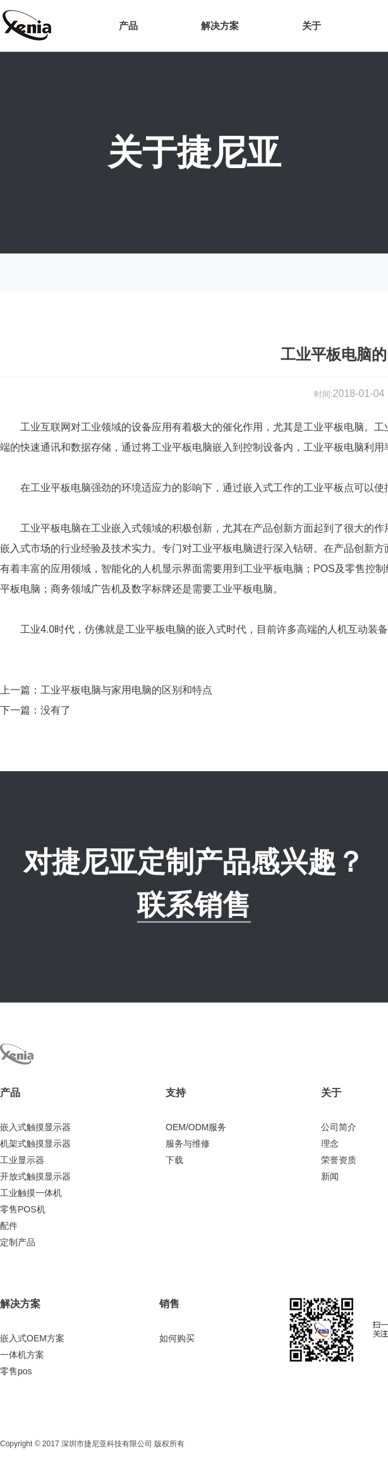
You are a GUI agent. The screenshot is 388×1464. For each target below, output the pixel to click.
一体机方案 (22, 1355)
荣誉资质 (338, 1160)
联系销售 (194, 905)
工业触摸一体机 (31, 1193)
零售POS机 (22, 1209)
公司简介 (338, 1127)
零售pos (16, 1371)
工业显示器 (22, 1160)
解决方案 (220, 25)
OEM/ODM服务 (196, 1127)
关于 (311, 25)
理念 (330, 1143)
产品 (128, 25)
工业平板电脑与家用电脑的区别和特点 (126, 690)
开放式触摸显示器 (35, 1176)
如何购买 (177, 1338)
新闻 (330, 1176)
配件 (9, 1226)
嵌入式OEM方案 (32, 1338)
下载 (174, 1160)
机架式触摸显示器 (35, 1143)
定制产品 (17, 1242)
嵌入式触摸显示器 (35, 1127)
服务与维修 (188, 1143)
